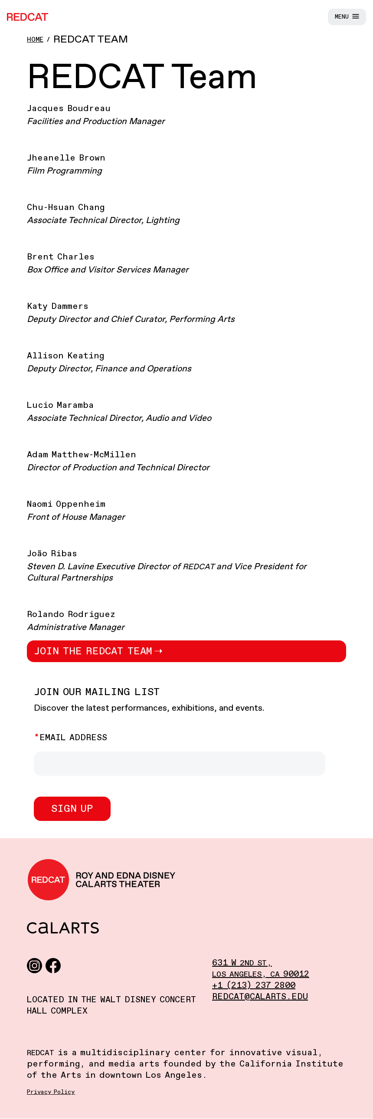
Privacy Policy (51, 1092)
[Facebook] (53, 965)
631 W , (242, 963)
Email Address (73, 738)
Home (35, 39)
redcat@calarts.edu (260, 997)
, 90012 (260, 974)
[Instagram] (34, 965)
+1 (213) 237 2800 (253, 985)
